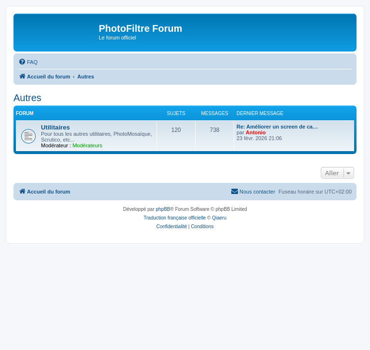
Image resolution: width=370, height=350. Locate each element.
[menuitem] (28, 62)
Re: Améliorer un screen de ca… (277, 127)
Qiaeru (219, 217)
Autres (27, 97)
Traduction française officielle (175, 217)
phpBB (163, 209)
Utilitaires (55, 127)
